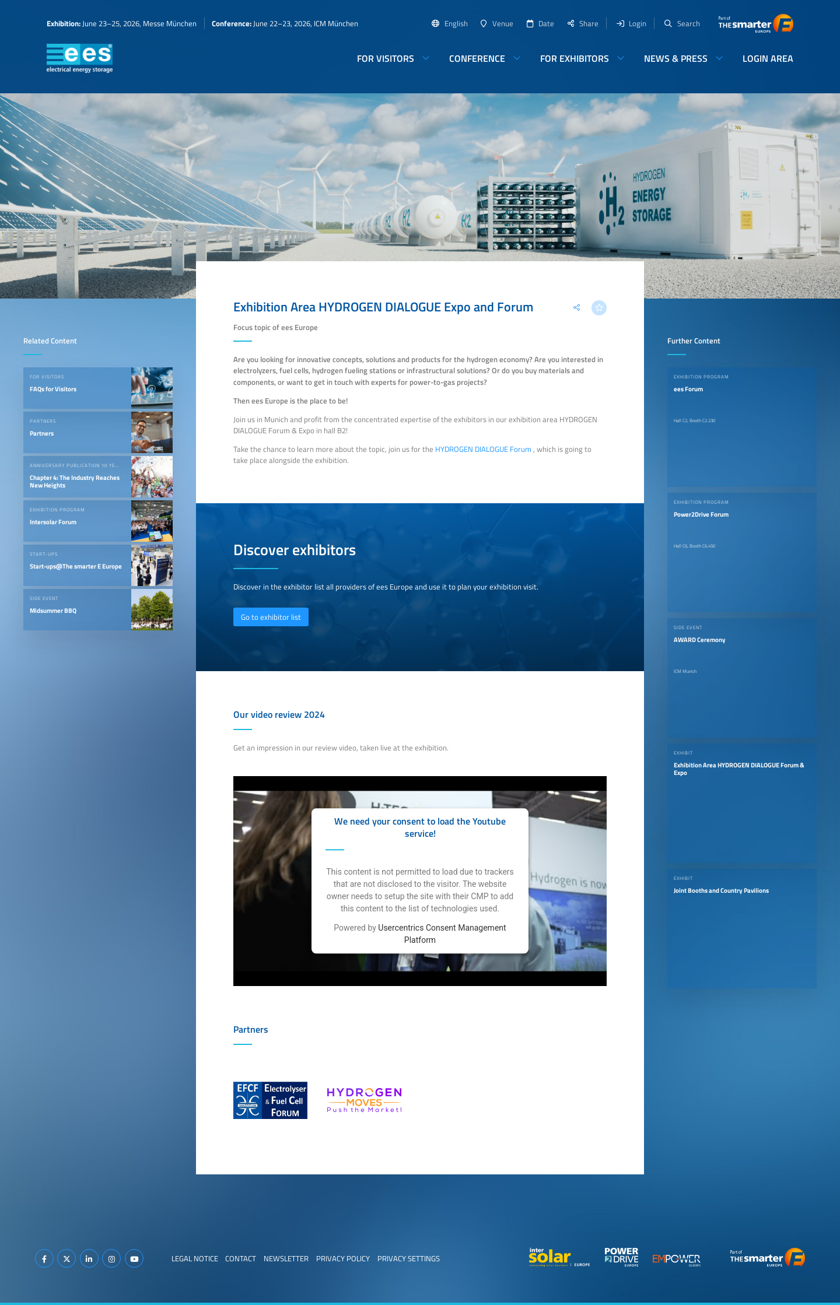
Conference (477, 58)
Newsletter (286, 1258)
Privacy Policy (343, 1258)
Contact (240, 1258)
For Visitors (385, 58)
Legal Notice (195, 1258)
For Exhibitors (574, 58)
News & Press (676, 58)
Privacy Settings (408, 1258)
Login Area (768, 58)
